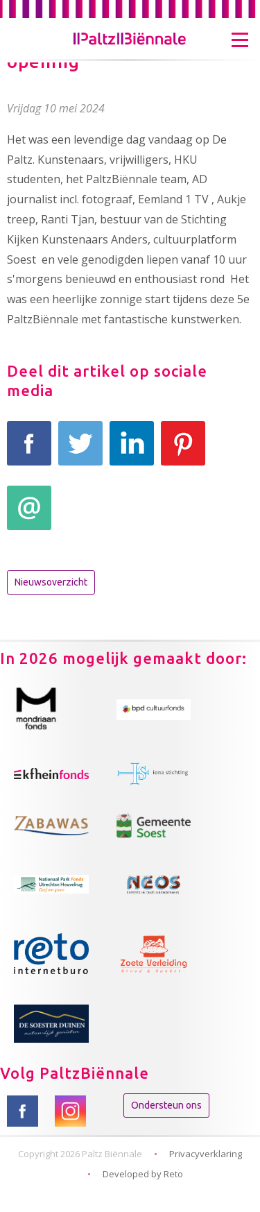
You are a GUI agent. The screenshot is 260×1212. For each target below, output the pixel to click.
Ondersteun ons (166, 1105)
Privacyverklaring (205, 1153)
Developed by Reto (143, 1174)
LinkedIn (132, 451)
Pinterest (183, 451)
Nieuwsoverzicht (51, 582)
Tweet (80, 451)
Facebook (29, 451)
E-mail (29, 515)
